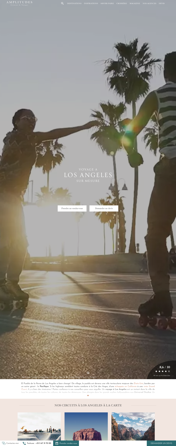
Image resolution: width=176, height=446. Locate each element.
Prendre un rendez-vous (72, 208)
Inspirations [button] (91, 3)
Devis (162, 3)
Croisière (121, 3)
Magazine (135, 3)
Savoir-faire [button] (107, 3)
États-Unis (138, 383)
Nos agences (149, 3)
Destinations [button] (74, 3)
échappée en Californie (126, 386)
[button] (37, 443)
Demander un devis (161, 443)
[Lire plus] (88, 393)
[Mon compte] (168, 3)
